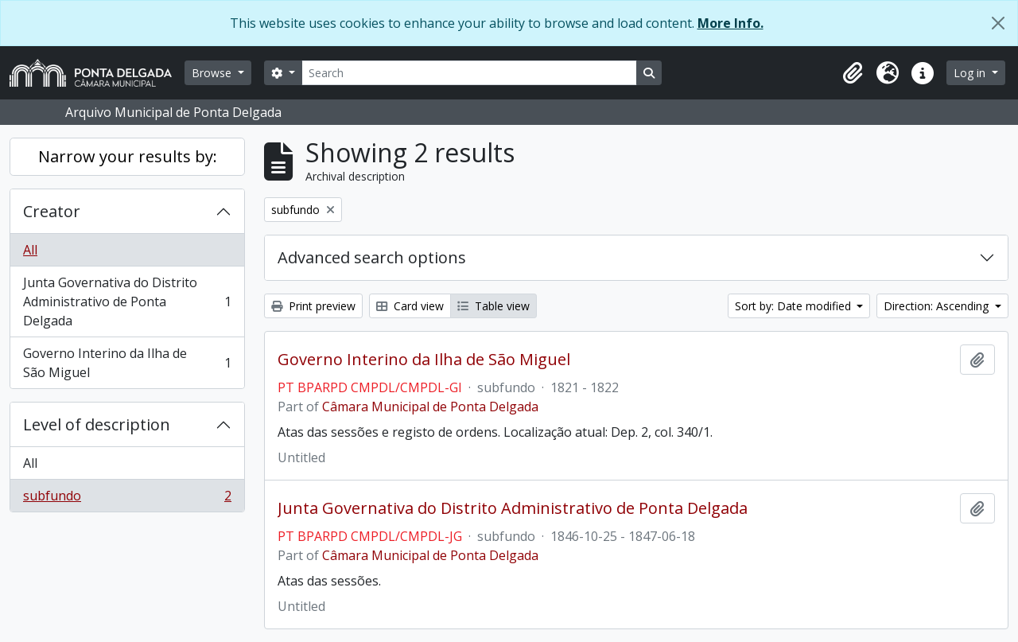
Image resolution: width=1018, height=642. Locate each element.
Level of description (96, 424)
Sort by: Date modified (794, 305)
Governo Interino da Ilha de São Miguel (126, 362)
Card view (410, 305)
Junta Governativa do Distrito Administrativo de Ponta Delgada (126, 301)
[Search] (469, 72)
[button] (852, 73)
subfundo (126, 499)
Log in (971, 72)
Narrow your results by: (127, 156)
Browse (213, 72)
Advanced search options (372, 257)
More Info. (730, 23)
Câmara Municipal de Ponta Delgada (430, 406)
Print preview (313, 305)
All (30, 250)
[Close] (998, 23)
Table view (493, 305)
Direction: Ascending (938, 305)
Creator (51, 211)
